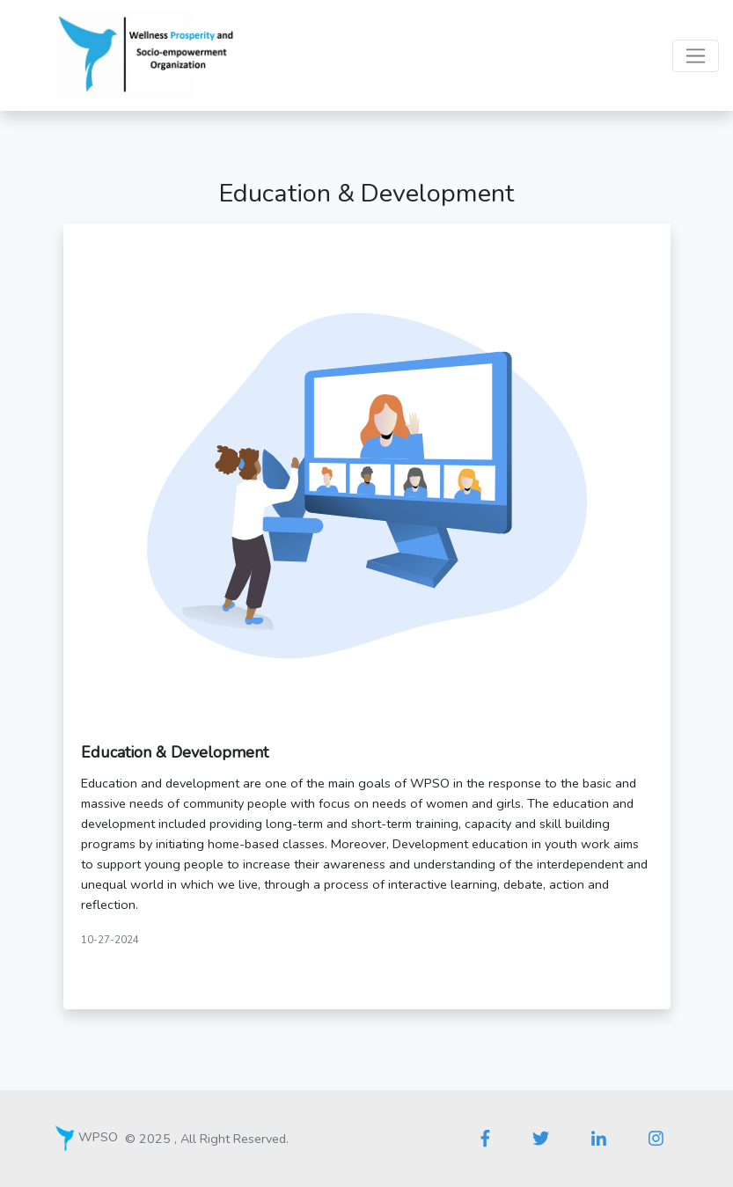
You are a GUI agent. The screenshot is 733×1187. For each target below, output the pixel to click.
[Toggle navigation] (695, 56)
